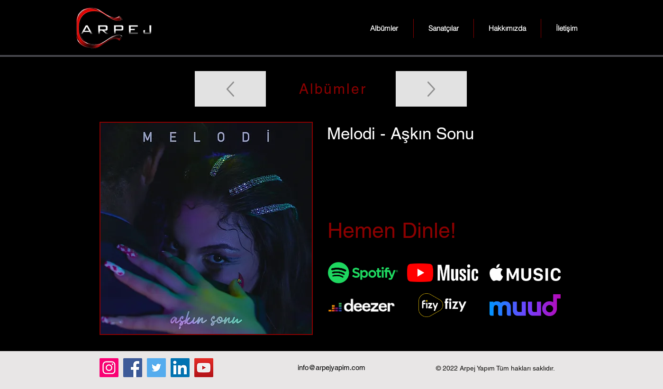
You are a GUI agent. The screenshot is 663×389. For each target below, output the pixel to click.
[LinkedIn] (180, 367)
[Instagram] (109, 367)
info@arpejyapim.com (331, 367)
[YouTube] (203, 367)
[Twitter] (156, 367)
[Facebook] (132, 367)
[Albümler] (331, 89)
